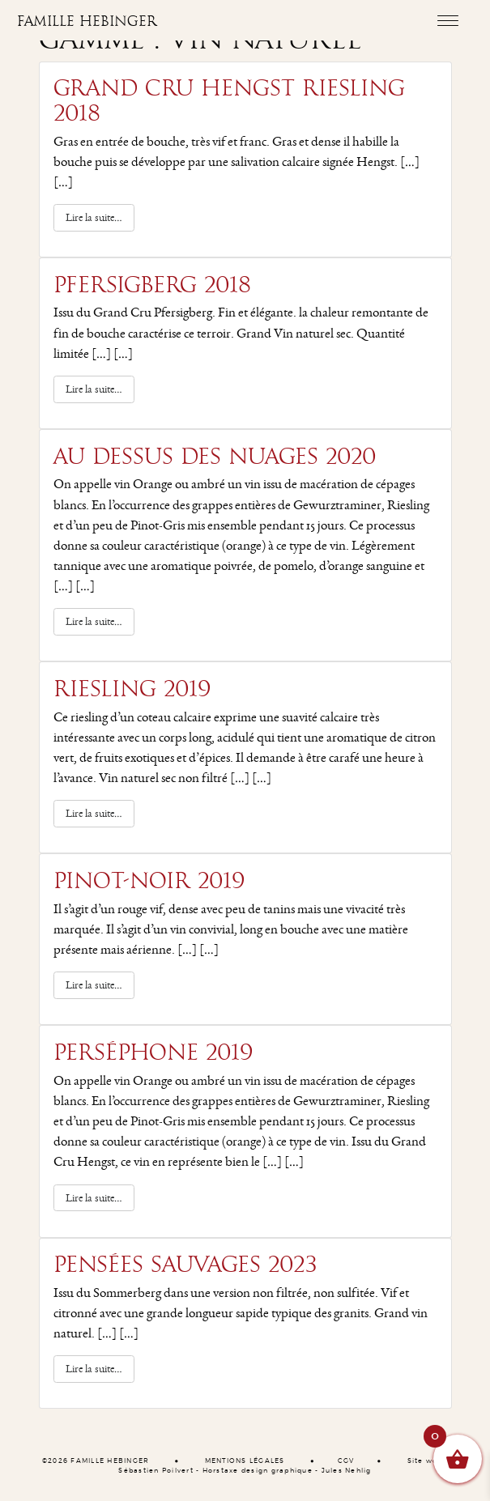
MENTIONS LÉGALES (245, 1461)
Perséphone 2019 (153, 1052)
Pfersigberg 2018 (152, 285)
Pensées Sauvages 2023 (185, 1265)
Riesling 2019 (132, 689)
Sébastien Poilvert (156, 1471)
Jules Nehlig (347, 1471)
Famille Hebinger (87, 22)
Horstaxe (220, 1471)
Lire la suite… (100, 217)
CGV (346, 1461)
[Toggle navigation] (447, 20)
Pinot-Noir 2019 (149, 881)
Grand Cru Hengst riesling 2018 (229, 100)
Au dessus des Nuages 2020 (215, 457)
